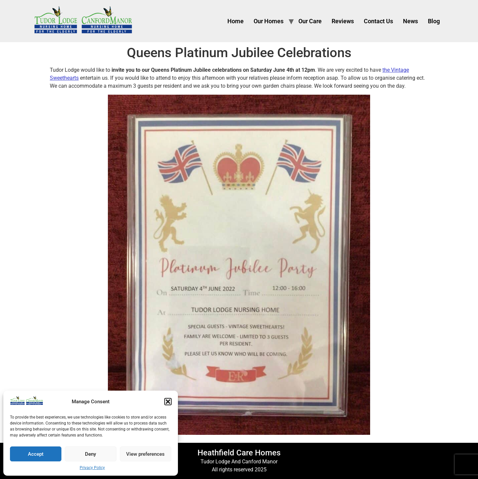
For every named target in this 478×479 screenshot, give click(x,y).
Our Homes (268, 21)
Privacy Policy (92, 467)
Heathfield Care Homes (239, 452)
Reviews (343, 21)
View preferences (145, 454)
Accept (35, 454)
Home (235, 21)
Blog (434, 21)
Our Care (310, 21)
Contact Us (378, 21)
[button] (168, 401)
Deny (90, 454)
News (410, 21)
